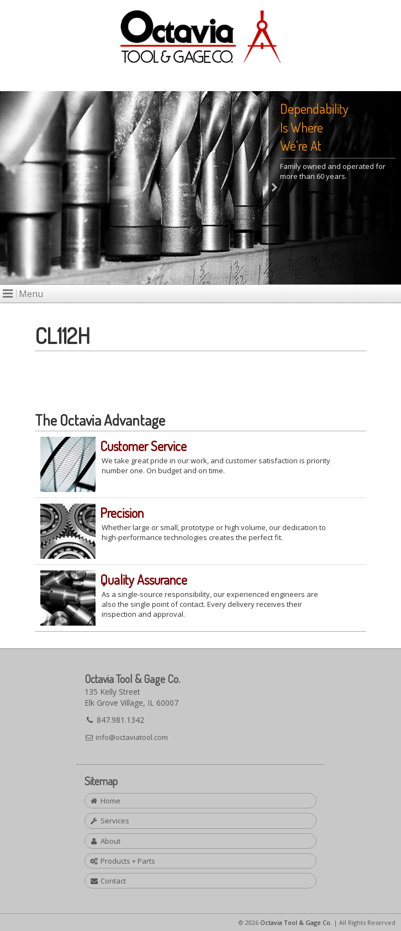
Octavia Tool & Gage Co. (296, 922)
